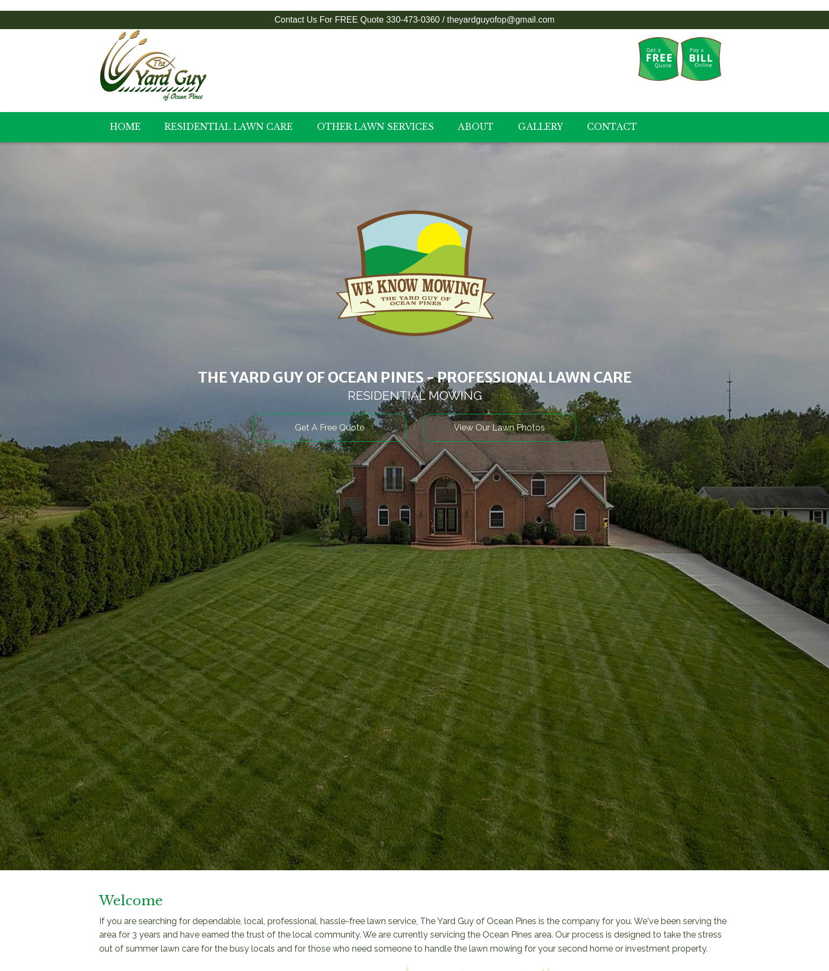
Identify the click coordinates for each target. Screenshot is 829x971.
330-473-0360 (413, 19)
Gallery (540, 126)
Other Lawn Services (375, 126)
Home (125, 126)
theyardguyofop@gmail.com (500, 19)
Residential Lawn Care (228, 126)
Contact (612, 126)
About (476, 126)
